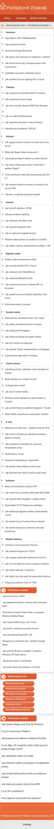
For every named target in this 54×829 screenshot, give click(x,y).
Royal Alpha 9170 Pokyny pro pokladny (23, 505)
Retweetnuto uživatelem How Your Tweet (24, 318)
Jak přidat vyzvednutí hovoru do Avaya (23, 324)
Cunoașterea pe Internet (18, 709)
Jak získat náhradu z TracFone (19, 570)
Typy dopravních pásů (15, 44)
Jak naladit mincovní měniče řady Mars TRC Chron (26, 296)
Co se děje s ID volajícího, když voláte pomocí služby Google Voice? (24, 747)
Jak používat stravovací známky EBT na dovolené (24, 286)
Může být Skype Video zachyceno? (21, 152)
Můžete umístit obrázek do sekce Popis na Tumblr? (25, 400)
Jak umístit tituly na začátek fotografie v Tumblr (28, 408)
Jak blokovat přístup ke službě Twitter (23, 337)
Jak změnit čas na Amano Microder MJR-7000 (27, 492)
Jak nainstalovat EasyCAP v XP (17, 634)
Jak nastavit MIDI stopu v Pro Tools (19, 622)
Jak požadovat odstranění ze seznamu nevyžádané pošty (23, 446)
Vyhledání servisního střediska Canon (23, 73)
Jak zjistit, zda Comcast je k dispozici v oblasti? (27, 57)
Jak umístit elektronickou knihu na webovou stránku (23, 775)
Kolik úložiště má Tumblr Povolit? (21, 379)
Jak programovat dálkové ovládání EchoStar (23, 738)
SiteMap (27, 824)
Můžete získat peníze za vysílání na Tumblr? (26, 239)
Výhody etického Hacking (17, 214)
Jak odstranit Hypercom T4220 (20, 551)
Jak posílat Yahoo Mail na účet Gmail (22, 466)
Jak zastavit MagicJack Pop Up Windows (22, 724)
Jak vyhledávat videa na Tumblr (17, 756)
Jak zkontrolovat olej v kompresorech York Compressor (25, 65)
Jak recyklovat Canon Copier (18, 99)
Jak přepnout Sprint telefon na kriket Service (26, 158)
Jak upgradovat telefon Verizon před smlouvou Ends (24, 604)
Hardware (21, 18)
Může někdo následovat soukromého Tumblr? (27, 414)
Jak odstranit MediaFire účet (18, 278)
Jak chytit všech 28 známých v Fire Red (21, 667)
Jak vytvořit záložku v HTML (18, 208)
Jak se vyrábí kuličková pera (18, 116)
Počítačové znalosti (38, 25)
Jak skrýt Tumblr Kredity (16, 391)
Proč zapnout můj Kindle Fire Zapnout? (21, 798)
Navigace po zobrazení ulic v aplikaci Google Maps (23, 643)
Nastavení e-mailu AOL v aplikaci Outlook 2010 (27, 428)
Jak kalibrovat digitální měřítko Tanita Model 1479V (26, 513)
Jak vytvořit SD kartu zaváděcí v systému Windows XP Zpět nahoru (21, 653)
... (45, 32)
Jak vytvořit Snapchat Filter (18, 227)
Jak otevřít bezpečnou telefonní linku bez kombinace (24, 529)
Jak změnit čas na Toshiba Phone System (25, 521)
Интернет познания (16, 693)
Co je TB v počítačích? (12, 791)
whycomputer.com (15, 25)
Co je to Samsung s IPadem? (16, 731)
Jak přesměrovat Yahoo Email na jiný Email (25, 472)
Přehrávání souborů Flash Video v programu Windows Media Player (23, 614)
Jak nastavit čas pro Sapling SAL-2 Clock (24, 79)
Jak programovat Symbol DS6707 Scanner (25, 93)
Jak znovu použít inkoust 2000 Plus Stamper (26, 105)
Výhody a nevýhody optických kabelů (22, 194)
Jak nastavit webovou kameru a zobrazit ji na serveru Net (26, 186)
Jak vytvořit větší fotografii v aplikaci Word (25, 499)
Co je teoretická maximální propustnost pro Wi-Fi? (27, 176)
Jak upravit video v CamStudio (16, 661)
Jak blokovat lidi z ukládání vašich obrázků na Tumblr (27, 371)
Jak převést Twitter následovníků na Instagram (27, 349)
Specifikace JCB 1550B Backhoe (20, 38)
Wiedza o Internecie (16, 699)
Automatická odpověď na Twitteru (21, 355)
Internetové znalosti (16, 688)
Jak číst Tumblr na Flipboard (18, 343)
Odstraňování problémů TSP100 (20, 128)
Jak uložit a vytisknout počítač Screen (20, 628)
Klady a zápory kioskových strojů (20, 259)
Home (7, 18)
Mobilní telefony (38, 18)
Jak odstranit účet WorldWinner (20, 272)
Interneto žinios (13, 704)
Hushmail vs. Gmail (14, 454)
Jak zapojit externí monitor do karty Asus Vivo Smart (27, 144)
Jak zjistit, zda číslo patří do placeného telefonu (28, 576)
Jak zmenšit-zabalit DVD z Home (20, 265)
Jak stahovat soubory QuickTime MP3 (20, 784)
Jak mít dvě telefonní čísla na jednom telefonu (27, 564)
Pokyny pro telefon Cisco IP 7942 (21, 582)
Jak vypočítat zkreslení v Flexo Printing (23, 122)
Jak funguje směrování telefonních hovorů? (25, 557)
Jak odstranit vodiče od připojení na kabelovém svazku (25, 765)
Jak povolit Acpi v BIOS (13, 596)
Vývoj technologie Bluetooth (18, 50)
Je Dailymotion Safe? (15, 385)
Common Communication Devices (21, 545)
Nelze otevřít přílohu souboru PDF (21, 486)
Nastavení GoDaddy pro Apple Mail (21, 460)
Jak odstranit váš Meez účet (18, 220)
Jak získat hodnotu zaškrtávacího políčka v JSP (28, 245)
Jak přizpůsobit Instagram (17, 330)
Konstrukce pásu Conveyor (18, 304)
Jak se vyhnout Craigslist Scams (20, 233)
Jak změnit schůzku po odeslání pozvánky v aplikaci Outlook (26, 436)
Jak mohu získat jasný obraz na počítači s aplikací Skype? (25, 166)
